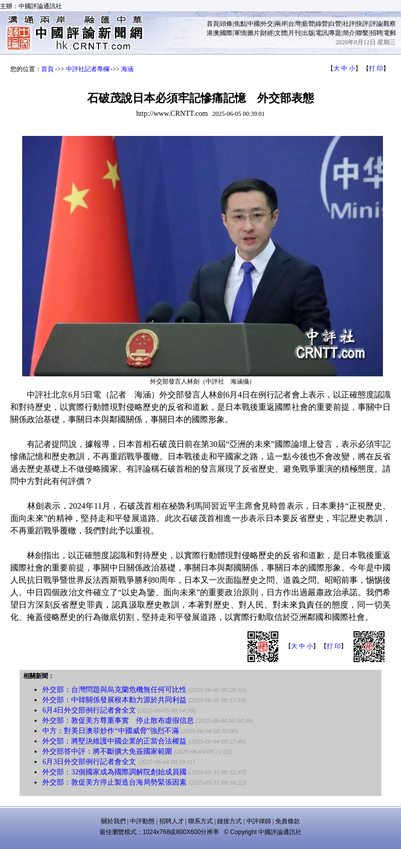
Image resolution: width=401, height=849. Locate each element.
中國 (253, 23)
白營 (335, 23)
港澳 (213, 33)
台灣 (294, 23)
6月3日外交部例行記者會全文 (89, 762)
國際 (226, 33)
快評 (362, 23)
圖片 (253, 33)
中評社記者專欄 (87, 69)
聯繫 (362, 33)
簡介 (349, 33)
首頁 (213, 23)
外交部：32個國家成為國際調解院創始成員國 (114, 772)
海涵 (127, 69)
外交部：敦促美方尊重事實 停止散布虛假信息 (118, 720)
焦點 (240, 23)
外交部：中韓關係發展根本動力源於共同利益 (114, 700)
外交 (267, 23)
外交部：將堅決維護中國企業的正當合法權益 (114, 741)
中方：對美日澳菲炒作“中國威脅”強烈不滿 (110, 731)
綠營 (321, 23)
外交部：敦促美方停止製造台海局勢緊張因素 (114, 782)
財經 (267, 33)
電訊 (321, 33)
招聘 (376, 33)
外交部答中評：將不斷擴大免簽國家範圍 (107, 751)
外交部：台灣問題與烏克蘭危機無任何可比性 (114, 690)
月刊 (294, 33)
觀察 (389, 23)
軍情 (240, 33)
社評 (349, 23)
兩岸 (281, 23)
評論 (376, 23)
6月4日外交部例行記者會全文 (89, 710)
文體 (281, 33)
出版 (308, 33)
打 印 (376, 68)
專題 (335, 33)
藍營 (308, 23)
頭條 (226, 23)
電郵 (389, 33)
